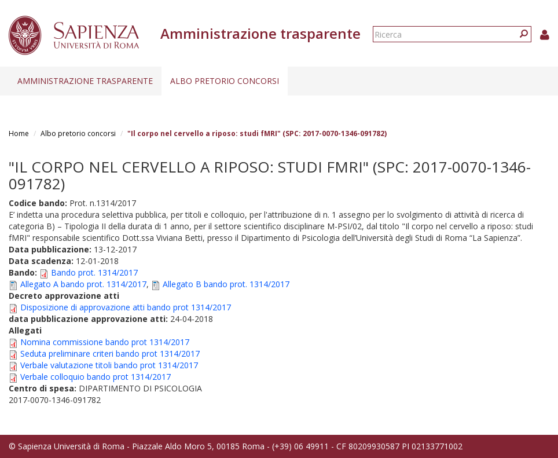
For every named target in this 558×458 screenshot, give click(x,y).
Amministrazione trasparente (85, 80)
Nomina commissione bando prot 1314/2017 (104, 341)
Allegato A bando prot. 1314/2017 (83, 284)
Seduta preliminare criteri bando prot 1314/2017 (110, 353)
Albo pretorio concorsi (224, 80)
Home (19, 133)
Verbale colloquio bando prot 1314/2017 (95, 376)
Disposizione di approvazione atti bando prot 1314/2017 (125, 307)
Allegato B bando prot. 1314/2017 (226, 284)
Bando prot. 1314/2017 (94, 272)
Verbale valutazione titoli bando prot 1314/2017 (109, 365)
